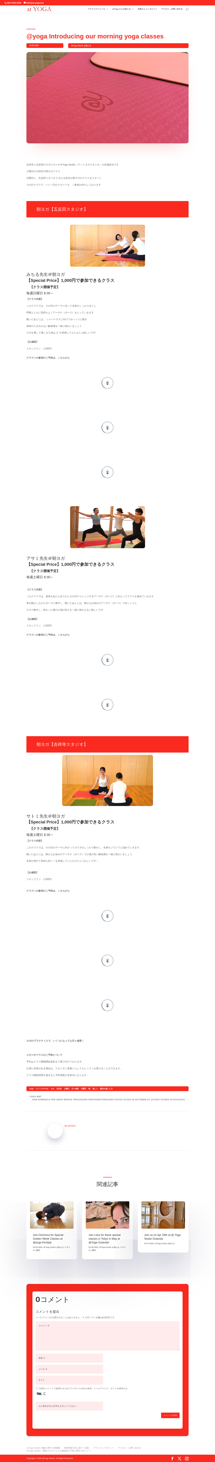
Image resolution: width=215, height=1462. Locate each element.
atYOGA (72, 1126)
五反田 (59, 1089)
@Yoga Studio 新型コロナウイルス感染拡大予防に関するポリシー (58, 1451)
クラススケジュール (96, 9)
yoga (31, 1089)
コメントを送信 (170, 1415)
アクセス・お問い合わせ (172, 9)
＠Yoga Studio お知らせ (81, 46)
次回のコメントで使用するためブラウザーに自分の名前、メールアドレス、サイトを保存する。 (84, 1388)
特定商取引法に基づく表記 (76, 1448)
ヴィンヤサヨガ (42, 1089)
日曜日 (83, 1089)
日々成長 (75, 1089)
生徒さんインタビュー (147, 9)
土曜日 (66, 1089)
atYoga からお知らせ (121, 9)
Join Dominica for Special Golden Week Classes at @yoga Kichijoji (48, 1238)
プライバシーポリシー (103, 1448)
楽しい (95, 1089)
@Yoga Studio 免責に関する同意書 (43, 1448)
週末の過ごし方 (106, 1089)
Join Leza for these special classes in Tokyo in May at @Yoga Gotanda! (105, 1238)
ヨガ (52, 1089)
